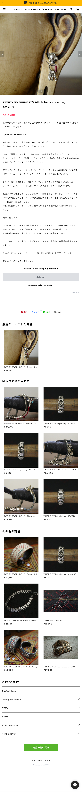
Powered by (41, 765)
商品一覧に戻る (41, 747)
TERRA (5, 708)
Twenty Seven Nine (11, 699)
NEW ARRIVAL (9, 691)
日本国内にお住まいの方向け (41, 285)
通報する (75, 292)
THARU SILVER (9, 734)
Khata (5, 716)
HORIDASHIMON (10, 725)
